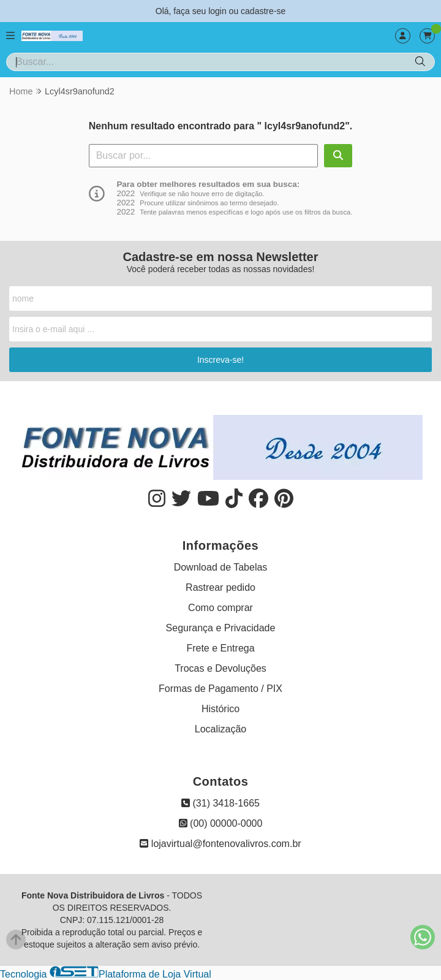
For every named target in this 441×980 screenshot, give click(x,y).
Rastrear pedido (220, 587)
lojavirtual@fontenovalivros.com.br (220, 843)
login (218, 11)
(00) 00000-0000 (221, 823)
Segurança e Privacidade (221, 628)
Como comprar (220, 607)
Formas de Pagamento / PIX (220, 688)
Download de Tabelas (221, 567)
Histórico (220, 709)
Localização (221, 729)
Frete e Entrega (220, 648)
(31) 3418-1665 (220, 803)
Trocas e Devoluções (220, 668)
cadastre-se (263, 11)
